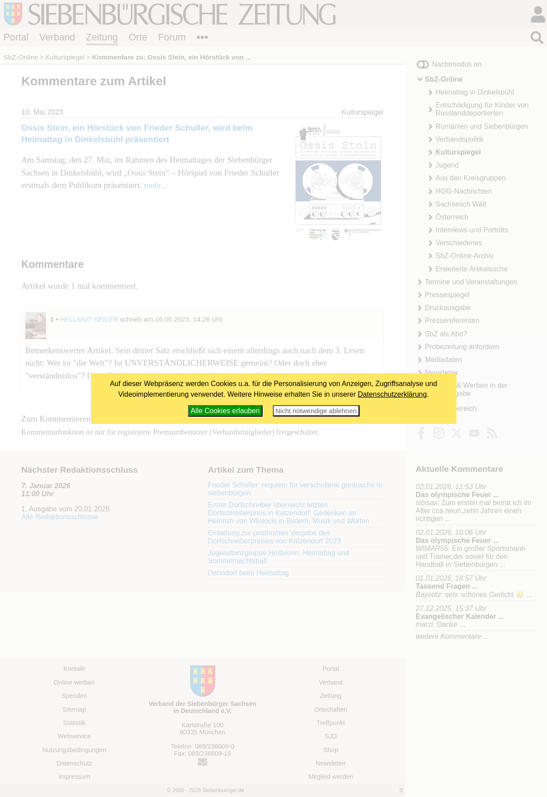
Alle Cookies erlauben (225, 410)
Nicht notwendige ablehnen (316, 410)
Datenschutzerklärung (392, 394)
